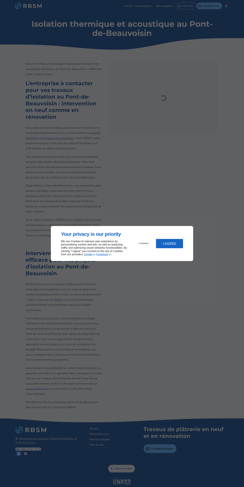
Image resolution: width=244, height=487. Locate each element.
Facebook (102, 254)
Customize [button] (144, 243)
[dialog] (122, 243)
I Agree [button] (169, 243)
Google (88, 254)
